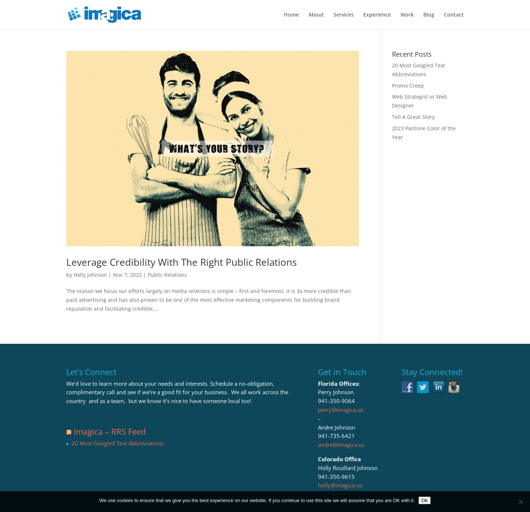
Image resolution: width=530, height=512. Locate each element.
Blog (428, 15)
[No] (520, 501)
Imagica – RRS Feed (110, 431)
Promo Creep (408, 85)
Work (407, 15)
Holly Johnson (90, 274)
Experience (377, 15)
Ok (424, 500)
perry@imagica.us (340, 409)
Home (291, 15)
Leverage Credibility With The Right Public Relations (181, 262)
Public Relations (167, 274)
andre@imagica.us (341, 444)
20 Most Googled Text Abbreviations (117, 443)
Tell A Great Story (413, 116)
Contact (454, 15)
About (316, 15)
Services (343, 15)
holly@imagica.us (340, 485)
